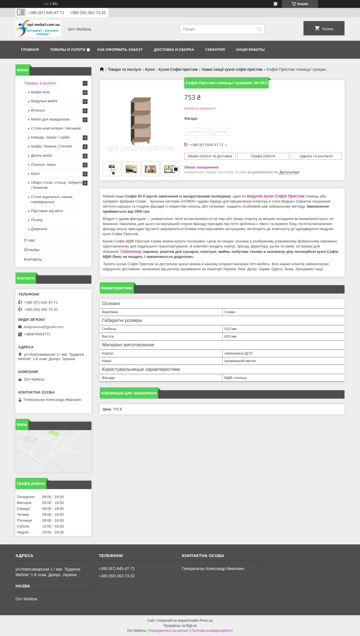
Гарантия (215, 49)
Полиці (36, 220)
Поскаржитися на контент (169, 631)
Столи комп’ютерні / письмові (56, 128)
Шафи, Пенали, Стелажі (51, 146)
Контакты (33, 259)
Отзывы (31, 249)
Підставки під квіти (47, 211)
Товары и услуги (67, 49)
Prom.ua (206, 621)
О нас (29, 240)
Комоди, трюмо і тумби (50, 137)
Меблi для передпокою (50, 119)
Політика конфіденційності (212, 631)
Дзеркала (39, 229)
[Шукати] (259, 29)
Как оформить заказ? (120, 49)
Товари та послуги (124, 69)
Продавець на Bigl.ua (180, 626)
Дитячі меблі (41, 155)
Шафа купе (40, 92)
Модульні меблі (44, 101)
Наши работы (250, 49)
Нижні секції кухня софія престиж (232, 69)
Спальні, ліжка (43, 164)
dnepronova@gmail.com (43, 327)
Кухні (149, 69)
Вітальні (38, 110)
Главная (30, 49)
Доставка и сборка (174, 49)
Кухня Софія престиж (178, 69)
